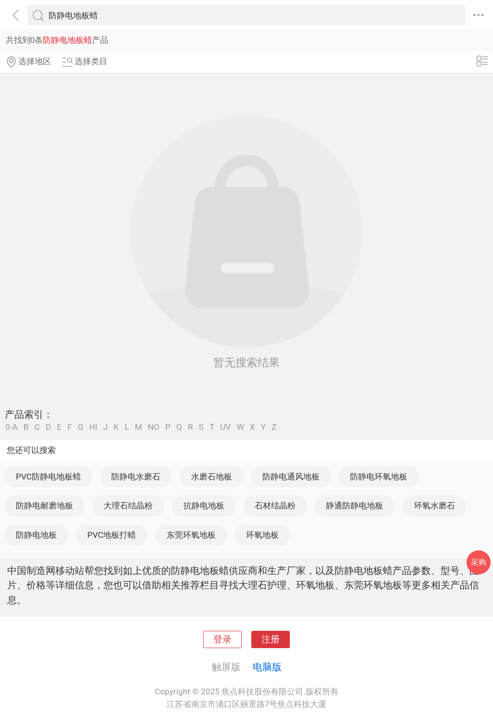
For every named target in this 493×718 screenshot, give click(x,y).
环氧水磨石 (434, 505)
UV (225, 427)
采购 (478, 562)
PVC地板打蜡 (111, 535)
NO (153, 427)
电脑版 (267, 667)
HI (93, 427)
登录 (222, 639)
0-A (11, 427)
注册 (270, 639)
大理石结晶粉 (128, 505)
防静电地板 (36, 535)
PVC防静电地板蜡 (48, 476)
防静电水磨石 (135, 476)
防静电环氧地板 (378, 476)
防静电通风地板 (291, 476)
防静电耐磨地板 (44, 505)
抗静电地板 (203, 505)
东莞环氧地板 (191, 535)
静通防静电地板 (354, 505)
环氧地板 (262, 535)
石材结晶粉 (275, 505)
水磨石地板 (211, 476)
